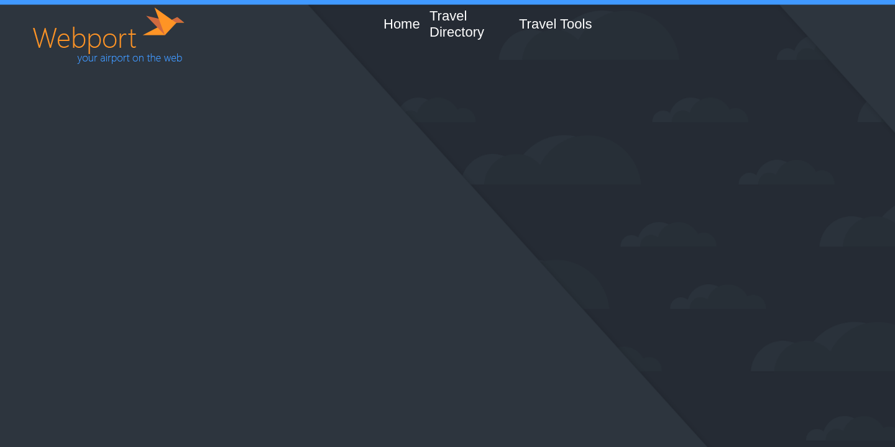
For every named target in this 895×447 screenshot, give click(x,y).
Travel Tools (555, 24)
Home (401, 24)
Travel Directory (456, 24)
